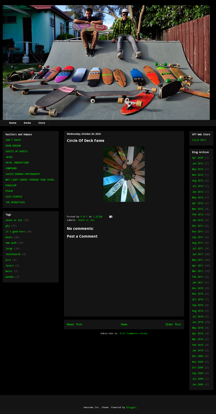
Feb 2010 (197, 344)
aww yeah (11, 242)
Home (12, 122)
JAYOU (9, 157)
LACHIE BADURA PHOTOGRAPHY (23, 174)
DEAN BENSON (13, 145)
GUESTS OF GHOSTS (17, 151)
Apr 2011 (197, 265)
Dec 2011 (197, 225)
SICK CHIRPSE (14, 196)
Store (41, 122)
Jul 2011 (197, 248)
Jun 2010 (197, 322)
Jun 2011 (197, 254)
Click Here (199, 140)
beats (9, 237)
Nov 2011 (197, 231)
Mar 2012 (197, 208)
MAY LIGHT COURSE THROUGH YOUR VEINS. (30, 179)
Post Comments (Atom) (134, 333)
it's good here (15, 231)
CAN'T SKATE (13, 140)
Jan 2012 (197, 220)
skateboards (13, 254)
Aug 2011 (197, 242)
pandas (10, 276)
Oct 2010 (197, 299)
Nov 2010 (197, 293)
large (9, 248)
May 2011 (197, 259)
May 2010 (197, 327)
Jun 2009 (197, 384)
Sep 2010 (197, 305)
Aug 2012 (197, 180)
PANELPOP (11, 185)
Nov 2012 (197, 174)
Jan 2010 (197, 350)
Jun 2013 (197, 163)
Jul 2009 (197, 378)
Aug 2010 (197, 310)
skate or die (86, 220)
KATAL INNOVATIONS (17, 162)
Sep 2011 (197, 237)
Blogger (131, 407)
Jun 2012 (197, 191)
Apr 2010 (197, 333)
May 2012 (197, 197)
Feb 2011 (197, 276)
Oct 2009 (197, 367)
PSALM (9, 190)
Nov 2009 (197, 361)
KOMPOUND (11, 168)
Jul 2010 (197, 316)
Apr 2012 (197, 203)
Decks (27, 122)
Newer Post (74, 324)
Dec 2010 (197, 288)
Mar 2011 (197, 271)
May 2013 (197, 169)
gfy (8, 225)
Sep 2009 (197, 373)
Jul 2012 (197, 186)
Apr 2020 (197, 157)
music (9, 271)
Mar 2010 (197, 339)
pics (8, 259)
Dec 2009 (197, 356)
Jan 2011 (197, 282)
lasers (10, 265)
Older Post (173, 324)
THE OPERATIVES (15, 202)
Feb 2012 (197, 214)
